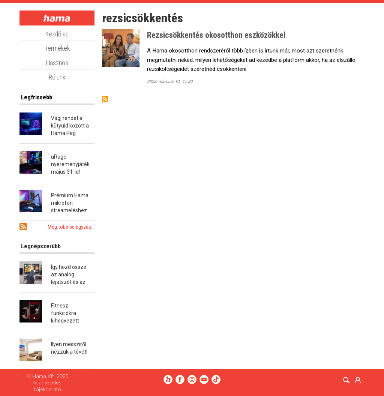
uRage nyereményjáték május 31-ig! (70, 164)
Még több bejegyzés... (71, 227)
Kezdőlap (57, 34)
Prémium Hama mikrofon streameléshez (69, 202)
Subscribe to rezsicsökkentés (105, 99)
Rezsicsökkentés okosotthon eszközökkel (216, 35)
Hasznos (57, 63)
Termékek (57, 48)
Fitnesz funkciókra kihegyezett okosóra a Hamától (65, 321)
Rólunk (57, 77)
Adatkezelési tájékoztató (48, 385)
